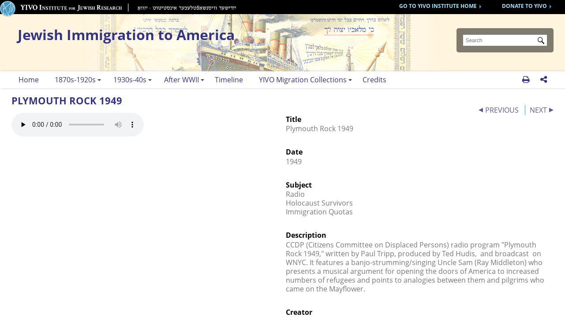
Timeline (229, 80)
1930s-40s (129, 80)
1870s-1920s (75, 80)
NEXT (538, 110)
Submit (542, 41)
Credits (374, 80)
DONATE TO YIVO (524, 6)
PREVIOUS (502, 110)
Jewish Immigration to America (126, 34)
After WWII (181, 80)
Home (29, 80)
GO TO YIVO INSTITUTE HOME (438, 6)
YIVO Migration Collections (303, 80)
